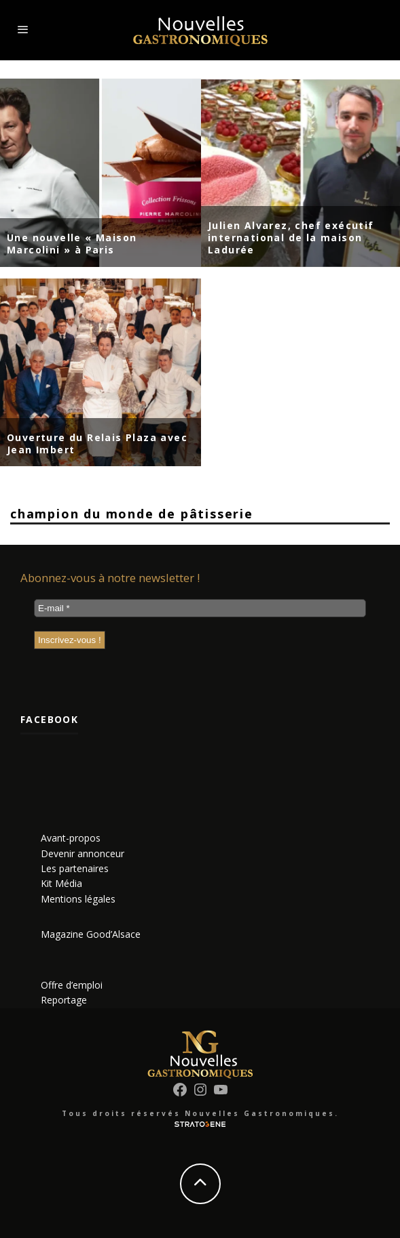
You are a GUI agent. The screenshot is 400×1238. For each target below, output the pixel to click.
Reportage (64, 999)
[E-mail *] (200, 608)
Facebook (49, 719)
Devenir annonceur (82, 853)
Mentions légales (78, 898)
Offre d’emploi (72, 984)
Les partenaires (75, 868)
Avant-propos (71, 837)
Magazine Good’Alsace (91, 934)
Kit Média (61, 883)
